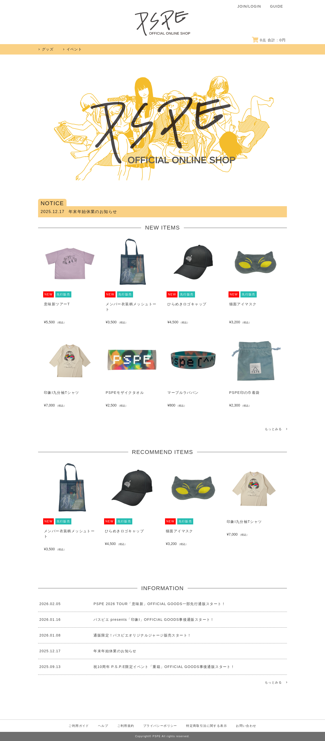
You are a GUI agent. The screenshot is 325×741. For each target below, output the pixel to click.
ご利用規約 (125, 726)
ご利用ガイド (79, 726)
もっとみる (273, 429)
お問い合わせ (246, 726)
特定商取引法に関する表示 (206, 726)
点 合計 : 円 (269, 40)
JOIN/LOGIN (249, 6)
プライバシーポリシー (160, 726)
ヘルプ (103, 726)
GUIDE (276, 6)
